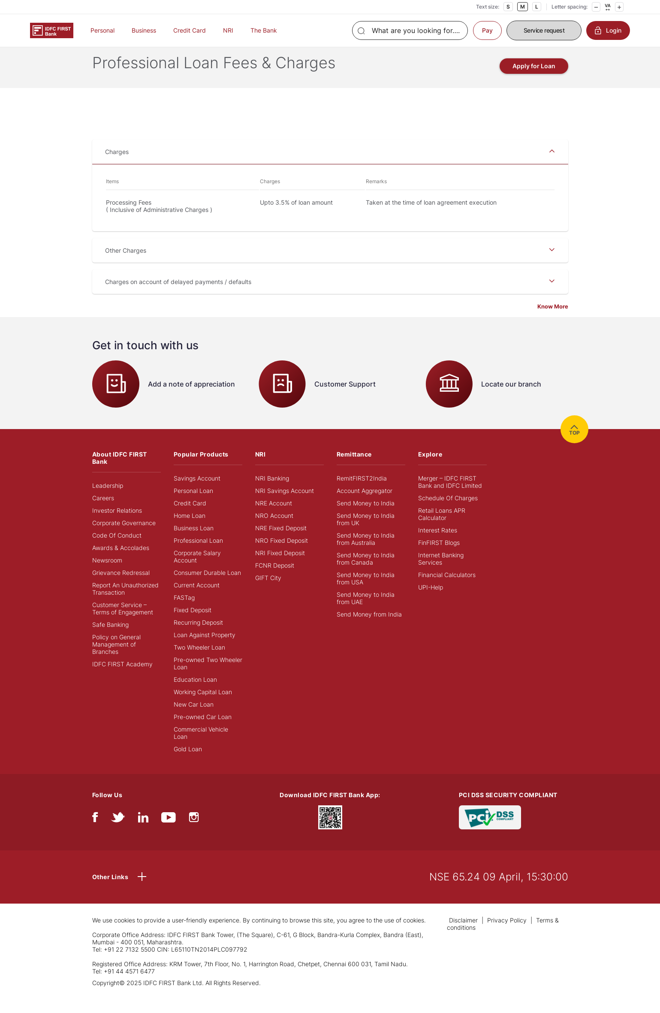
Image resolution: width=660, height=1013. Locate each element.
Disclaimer (463, 933)
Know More (552, 320)
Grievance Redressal (121, 586)
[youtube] (168, 833)
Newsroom (107, 574)
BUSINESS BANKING (126, 52)
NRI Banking (272, 492)
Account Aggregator (364, 504)
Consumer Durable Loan (207, 586)
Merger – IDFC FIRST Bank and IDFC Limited (450, 495)
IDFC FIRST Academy (122, 677)
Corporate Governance (124, 536)
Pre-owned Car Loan (203, 730)
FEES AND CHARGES (277, 52)
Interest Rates (437, 543)
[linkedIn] (143, 833)
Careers (103, 511)
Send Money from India (369, 628)
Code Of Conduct (117, 549)
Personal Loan (193, 504)
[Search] (410, 30)
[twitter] (118, 833)
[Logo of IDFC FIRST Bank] (51, 29)
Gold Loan (188, 762)
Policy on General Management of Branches (116, 658)
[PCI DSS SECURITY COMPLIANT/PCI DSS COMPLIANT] (490, 830)
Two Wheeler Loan (199, 661)
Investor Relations (117, 524)
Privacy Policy (507, 933)
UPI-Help (430, 601)
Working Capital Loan (203, 705)
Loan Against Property (204, 648)
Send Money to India (366, 516)
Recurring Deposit (198, 636)
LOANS (168, 52)
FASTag (184, 611)
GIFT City (268, 591)
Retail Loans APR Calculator (441, 527)
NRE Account (273, 516)
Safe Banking (110, 638)
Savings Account (197, 492)
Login (608, 30)
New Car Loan (194, 718)
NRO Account (274, 529)
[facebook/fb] (95, 833)
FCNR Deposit (274, 579)
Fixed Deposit (192, 623)
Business (144, 30)
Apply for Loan (533, 79)
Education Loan (195, 693)
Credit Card (189, 30)
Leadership (107, 499)
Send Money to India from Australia (366, 552)
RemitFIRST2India (362, 492)
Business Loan (194, 541)
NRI (228, 30)
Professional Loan (198, 554)
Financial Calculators (447, 588)
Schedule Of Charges (448, 511)
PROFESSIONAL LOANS (215, 52)
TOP (574, 443)
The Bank (263, 30)
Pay (487, 30)
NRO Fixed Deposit (281, 554)
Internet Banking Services (441, 572)
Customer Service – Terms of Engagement (122, 622)
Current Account (197, 598)
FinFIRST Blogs (439, 556)
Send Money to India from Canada (366, 572)
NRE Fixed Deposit (281, 541)
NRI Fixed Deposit (280, 566)
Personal (102, 30)
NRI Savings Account (284, 504)
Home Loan (189, 529)
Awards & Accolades (120, 561)
